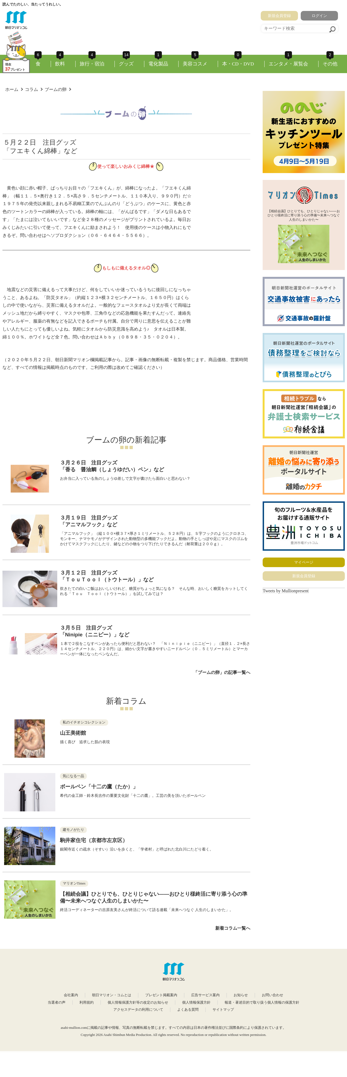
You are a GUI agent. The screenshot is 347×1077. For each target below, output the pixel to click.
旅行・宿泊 (92, 64)
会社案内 (71, 995)
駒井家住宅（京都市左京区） (94, 840)
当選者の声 (56, 1002)
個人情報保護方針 (196, 1002)
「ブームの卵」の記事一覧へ (221, 672)
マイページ (303, 562)
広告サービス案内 (205, 995)
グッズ (126, 64)
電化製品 (158, 64)
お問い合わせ (272, 995)
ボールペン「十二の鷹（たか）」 (99, 786)
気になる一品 (73, 776)
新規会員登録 (279, 15)
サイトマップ (223, 1010)
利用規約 (86, 1002)
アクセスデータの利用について (138, 1010)
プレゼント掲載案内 (161, 995)
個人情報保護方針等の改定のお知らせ (138, 1002)
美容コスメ (195, 64)
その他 (330, 64)
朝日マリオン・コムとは (111, 995)
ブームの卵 (56, 89)
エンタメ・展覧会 (288, 64)
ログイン (319, 15)
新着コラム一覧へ (232, 928)
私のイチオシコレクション (84, 722)
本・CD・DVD (238, 64)
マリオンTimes (74, 883)
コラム (31, 89)
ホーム (11, 89)
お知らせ (241, 995)
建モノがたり (73, 830)
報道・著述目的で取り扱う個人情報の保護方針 (262, 1002)
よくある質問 (188, 1010)
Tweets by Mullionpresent (286, 590)
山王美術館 (73, 733)
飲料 (60, 64)
